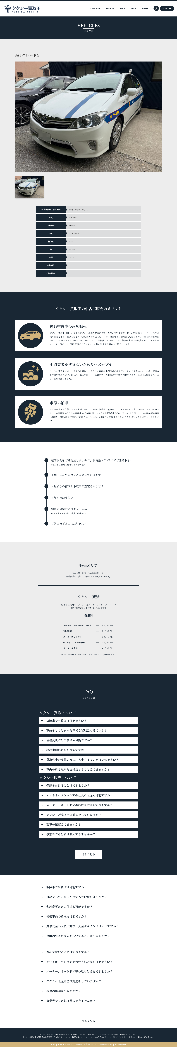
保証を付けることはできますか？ (68, 785)
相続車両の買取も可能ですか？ (66, 750)
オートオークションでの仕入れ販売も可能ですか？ (79, 795)
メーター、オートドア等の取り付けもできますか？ (79, 805)
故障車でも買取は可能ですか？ (66, 721)
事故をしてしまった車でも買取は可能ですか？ (76, 730)
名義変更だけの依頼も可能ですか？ (69, 740)
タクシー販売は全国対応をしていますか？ (73, 815)
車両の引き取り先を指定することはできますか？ (78, 769)
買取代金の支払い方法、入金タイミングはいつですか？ (82, 759)
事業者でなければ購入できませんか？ (71, 834)
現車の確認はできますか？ (63, 824)
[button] (88, 720)
